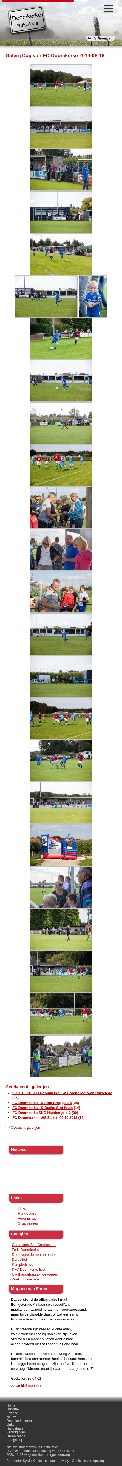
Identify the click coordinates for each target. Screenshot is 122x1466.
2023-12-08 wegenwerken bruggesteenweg (38, 1455)
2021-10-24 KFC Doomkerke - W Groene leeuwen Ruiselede (62, 1093)
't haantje (100, 41)
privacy (63, 1461)
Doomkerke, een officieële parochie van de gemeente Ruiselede (27, 25)
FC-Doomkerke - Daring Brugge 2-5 (42, 1103)
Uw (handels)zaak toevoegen (35, 1274)
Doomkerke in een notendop (34, 1255)
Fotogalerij (14, 1440)
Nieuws (12, 1417)
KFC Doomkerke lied (28, 1269)
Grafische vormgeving (88, 1461)
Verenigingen (28, 1218)
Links (22, 1209)
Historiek (13, 1409)
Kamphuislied (22, 1264)
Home (11, 1405)
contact (50, 1461)
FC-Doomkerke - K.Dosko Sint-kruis (42, 1108)
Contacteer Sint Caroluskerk (34, 1245)
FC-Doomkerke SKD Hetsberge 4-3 (41, 1113)
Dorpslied (19, 1259)
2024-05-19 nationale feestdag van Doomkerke (41, 1451)
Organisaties (28, 1223)
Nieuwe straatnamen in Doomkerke (32, 1447)
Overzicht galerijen (25, 1127)
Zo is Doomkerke (25, 1250)
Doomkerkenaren (19, 1421)
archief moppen (28, 1386)
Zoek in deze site (25, 1279)
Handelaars (27, 1213)
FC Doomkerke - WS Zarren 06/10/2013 (44, 1118)
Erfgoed (12, 1413)
